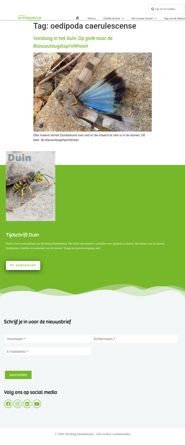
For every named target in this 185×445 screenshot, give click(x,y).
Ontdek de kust (113, 18)
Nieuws (91, 18)
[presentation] (35, 363)
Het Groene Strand (144, 18)
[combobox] (166, 9)
